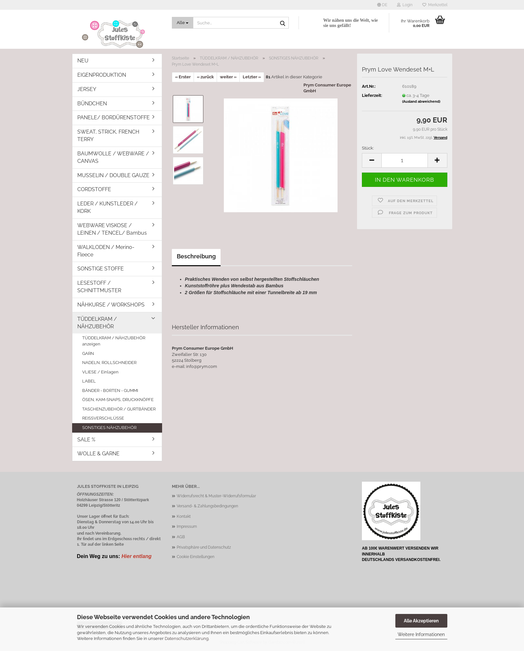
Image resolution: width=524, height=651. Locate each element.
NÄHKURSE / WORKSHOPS (111, 305)
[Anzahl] (404, 160)
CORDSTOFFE (94, 189)
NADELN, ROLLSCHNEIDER (109, 362)
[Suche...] (182, 23)
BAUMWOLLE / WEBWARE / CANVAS (113, 157)
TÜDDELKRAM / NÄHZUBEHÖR (97, 323)
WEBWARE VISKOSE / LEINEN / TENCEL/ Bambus (112, 229)
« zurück (205, 76)
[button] (382, 5)
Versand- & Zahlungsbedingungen (207, 506)
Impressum (187, 526)
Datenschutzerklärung (187, 638)
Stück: (368, 148)
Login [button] (405, 5)
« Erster (183, 76)
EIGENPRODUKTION (101, 75)
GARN (88, 353)
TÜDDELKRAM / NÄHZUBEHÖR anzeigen (113, 340)
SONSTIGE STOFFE (100, 269)
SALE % (86, 439)
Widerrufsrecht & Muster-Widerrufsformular (216, 496)
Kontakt (184, 516)
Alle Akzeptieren (421, 620)
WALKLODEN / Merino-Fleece (105, 251)
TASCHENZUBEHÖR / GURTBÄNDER (119, 409)
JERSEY (86, 89)
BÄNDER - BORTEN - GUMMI (110, 390)
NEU (82, 61)
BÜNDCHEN (92, 103)
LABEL (89, 381)
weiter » (228, 76)
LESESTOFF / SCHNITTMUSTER (99, 286)
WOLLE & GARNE (98, 453)
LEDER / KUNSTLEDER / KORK (107, 207)
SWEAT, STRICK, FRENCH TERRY (108, 135)
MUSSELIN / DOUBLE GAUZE (113, 175)
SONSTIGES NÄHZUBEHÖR (109, 427)
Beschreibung (196, 256)
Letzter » (252, 76)
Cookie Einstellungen (195, 556)
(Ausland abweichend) (421, 101)
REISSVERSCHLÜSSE (103, 418)
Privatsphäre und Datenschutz (204, 547)
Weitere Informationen (421, 634)
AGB (181, 537)
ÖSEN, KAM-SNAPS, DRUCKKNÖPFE (118, 399)
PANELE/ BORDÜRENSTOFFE (113, 117)
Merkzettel (434, 5)
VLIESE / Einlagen (100, 372)
